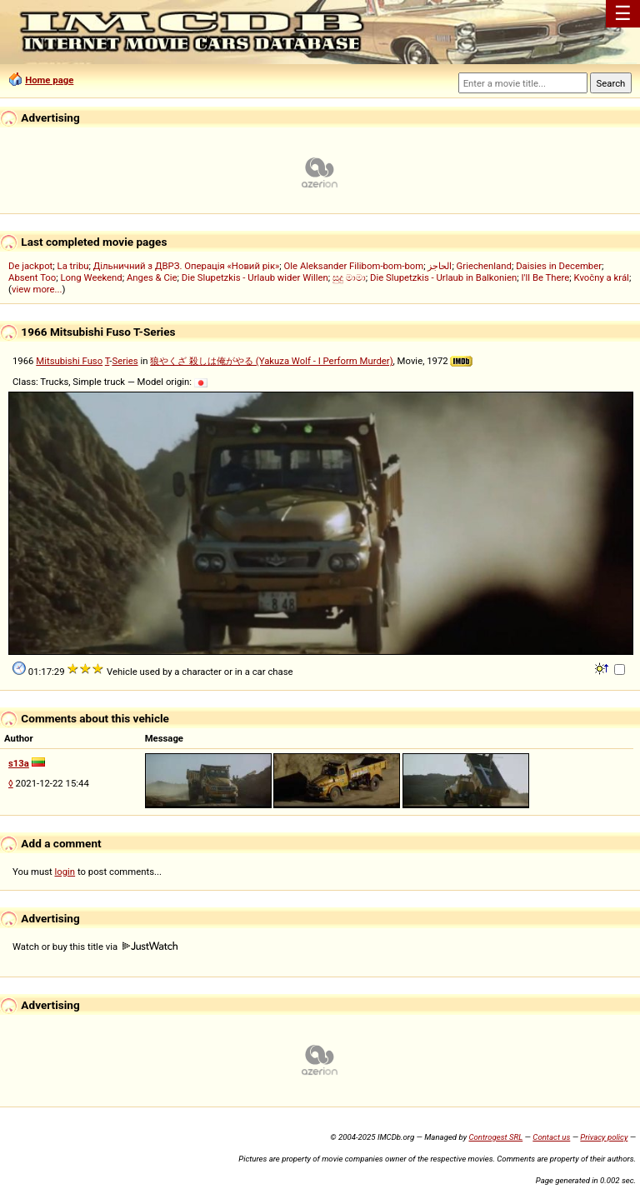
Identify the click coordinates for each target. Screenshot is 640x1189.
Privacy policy (604, 1137)
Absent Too (32, 277)
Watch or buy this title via (95, 946)
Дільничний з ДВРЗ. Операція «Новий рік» (186, 266)
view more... (37, 289)
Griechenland (484, 266)
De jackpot (30, 266)
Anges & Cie (152, 277)
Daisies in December (559, 266)
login (65, 871)
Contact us (551, 1137)
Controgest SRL (495, 1137)
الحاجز (440, 266)
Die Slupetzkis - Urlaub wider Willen (255, 277)
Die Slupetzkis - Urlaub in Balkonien (443, 277)
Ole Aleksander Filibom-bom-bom (354, 266)
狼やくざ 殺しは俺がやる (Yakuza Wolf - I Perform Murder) (271, 361)
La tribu (73, 266)
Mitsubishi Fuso (69, 361)
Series (125, 361)
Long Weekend (91, 277)
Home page (49, 80)
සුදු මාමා (349, 277)
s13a (18, 763)
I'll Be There (546, 277)
